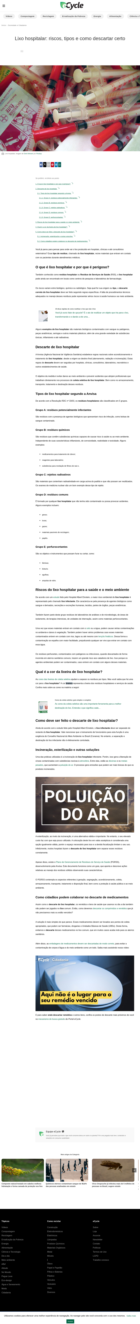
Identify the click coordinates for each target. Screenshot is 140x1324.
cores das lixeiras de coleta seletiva (54, 679)
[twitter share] (44, 164)
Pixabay (39, 154)
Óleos (50, 1264)
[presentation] (134, 1170)
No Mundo (6, 1272)
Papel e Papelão (54, 1268)
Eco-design (7, 1280)
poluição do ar (66, 765)
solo (88, 628)
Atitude (5, 1268)
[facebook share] (41, 164)
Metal (49, 1252)
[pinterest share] (52, 164)
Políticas (96, 1248)
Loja (95, 1231)
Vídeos (9, 16)
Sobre (95, 1227)
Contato (96, 1244)
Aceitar (70, 1321)
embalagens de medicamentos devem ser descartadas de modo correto (81, 944)
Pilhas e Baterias (54, 1272)
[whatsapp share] (59, 164)
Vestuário (51, 1284)
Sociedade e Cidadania (17, 25)
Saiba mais (131, 1316)
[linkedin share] (56, 164)
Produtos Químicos (56, 1244)
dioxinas (112, 761)
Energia (97, 16)
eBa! (4, 1264)
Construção (52, 1227)
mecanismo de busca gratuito (51, 1019)
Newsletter (97, 1240)
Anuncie (96, 1235)
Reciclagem (48, 16)
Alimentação (115, 16)
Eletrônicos (52, 1235)
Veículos (51, 1280)
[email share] (48, 164)
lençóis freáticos (105, 636)
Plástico (50, 1276)
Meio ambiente (8, 1260)
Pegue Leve (7, 1276)
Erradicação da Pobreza (73, 16)
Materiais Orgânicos (56, 1248)
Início (4, 25)
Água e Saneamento (11, 1284)
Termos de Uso (100, 1252)
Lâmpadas (52, 1240)
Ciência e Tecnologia (11, 1252)
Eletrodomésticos (55, 1231)
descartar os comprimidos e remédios (109, 908)
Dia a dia (6, 1256)
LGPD (95, 1256)
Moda (4, 1288)
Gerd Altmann (28, 154)
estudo (56, 597)
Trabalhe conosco (101, 1260)
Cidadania (6, 1293)
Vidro (49, 1288)
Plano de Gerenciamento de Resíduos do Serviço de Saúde (83, 862)
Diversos (51, 1292)
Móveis (50, 1256)
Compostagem (27, 16)
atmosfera (84, 761)
